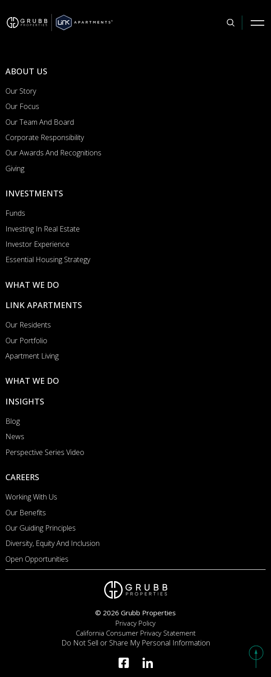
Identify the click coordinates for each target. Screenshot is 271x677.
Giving (14, 168)
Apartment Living (32, 356)
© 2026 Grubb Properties (135, 612)
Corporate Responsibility (44, 137)
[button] (256, 656)
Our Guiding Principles (40, 528)
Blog (12, 421)
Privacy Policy (135, 622)
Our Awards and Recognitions (53, 153)
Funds (15, 213)
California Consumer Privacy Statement (136, 632)
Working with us (31, 497)
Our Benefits (25, 513)
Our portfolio (26, 340)
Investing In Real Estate (42, 229)
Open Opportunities (37, 559)
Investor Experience (37, 244)
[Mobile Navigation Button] (257, 22)
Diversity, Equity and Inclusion (52, 543)
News (14, 436)
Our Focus (22, 106)
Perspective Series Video (44, 452)
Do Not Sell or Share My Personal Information (135, 643)
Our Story (20, 91)
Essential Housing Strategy (47, 259)
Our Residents (28, 325)
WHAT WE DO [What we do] (32, 284)
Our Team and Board (39, 122)
